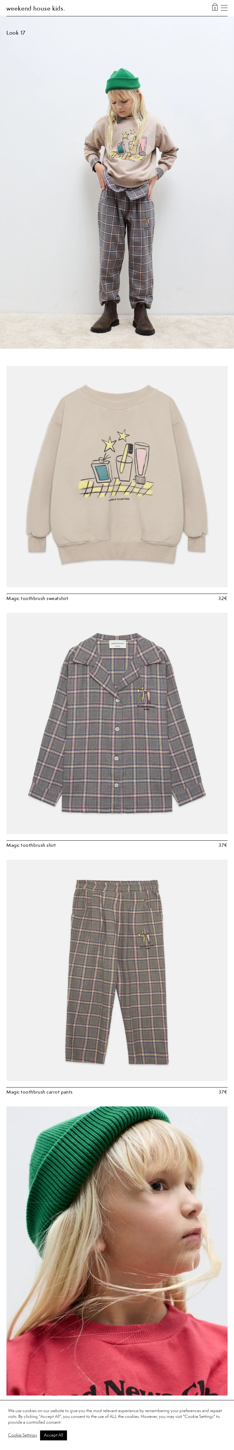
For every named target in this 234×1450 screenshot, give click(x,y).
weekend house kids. (35, 9)
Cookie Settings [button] (22, 1435)
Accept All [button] (53, 1435)
